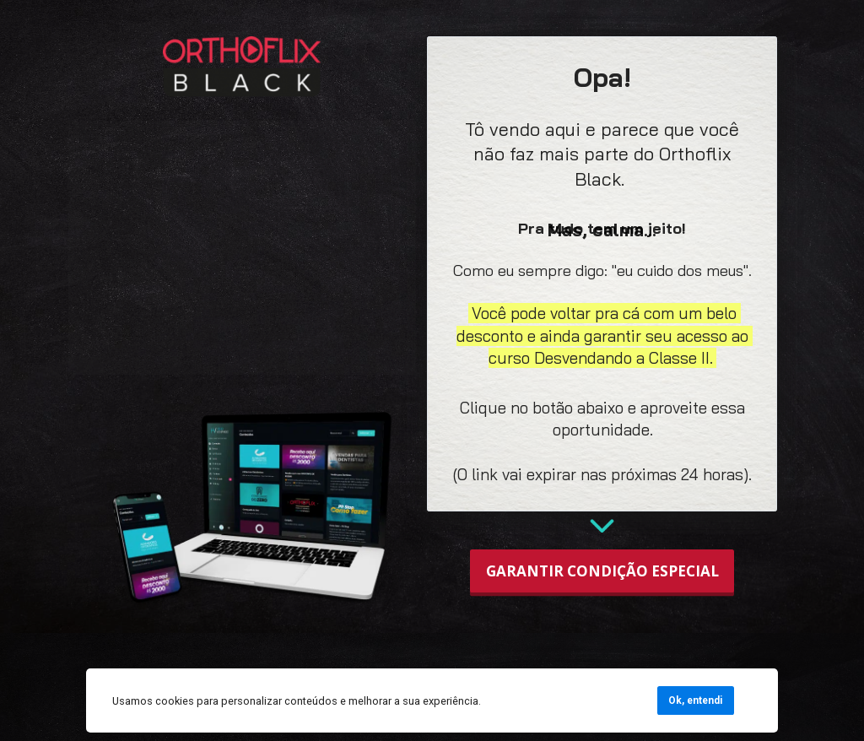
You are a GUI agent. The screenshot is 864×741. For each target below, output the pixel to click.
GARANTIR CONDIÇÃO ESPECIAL (602, 571)
